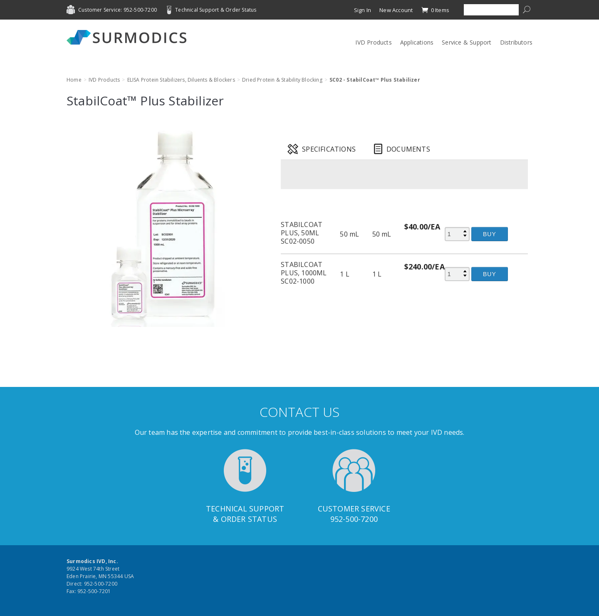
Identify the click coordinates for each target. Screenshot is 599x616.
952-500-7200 (354, 519)
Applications (416, 42)
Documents (408, 149)
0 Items (435, 10)
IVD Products (373, 42)
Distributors (516, 42)
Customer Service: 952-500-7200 (117, 9)
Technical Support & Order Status (215, 9)
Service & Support (466, 42)
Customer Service (354, 509)
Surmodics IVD (129, 37)
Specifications (329, 149)
